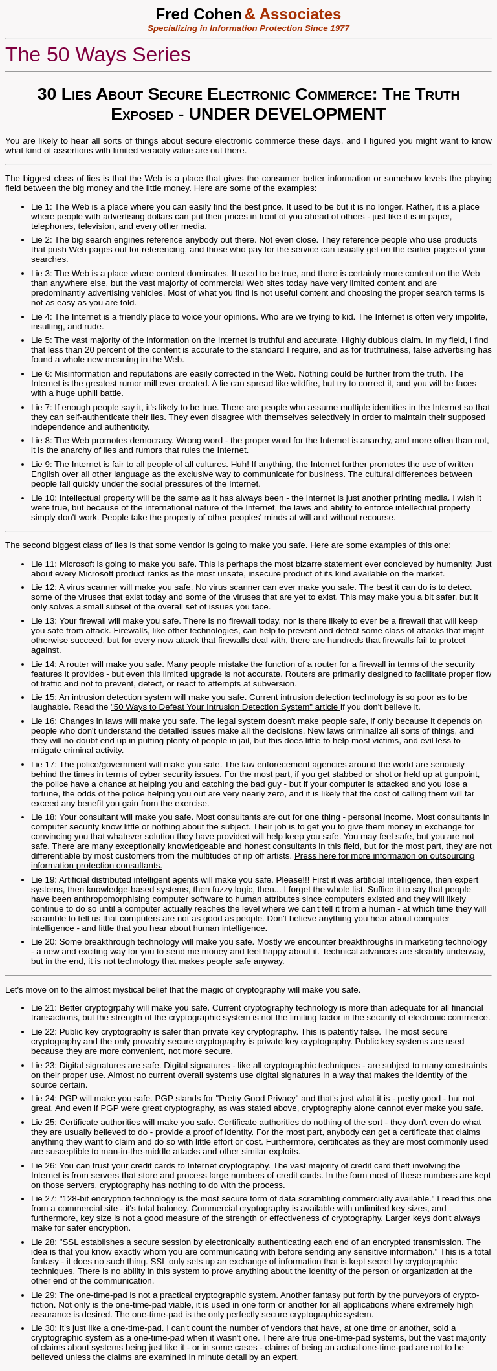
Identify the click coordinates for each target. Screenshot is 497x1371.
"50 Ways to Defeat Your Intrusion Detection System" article (225, 707)
